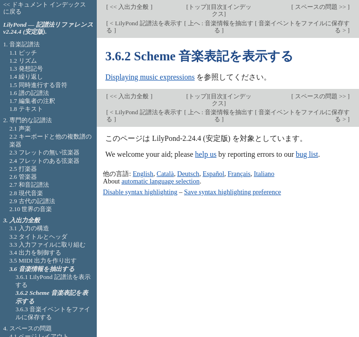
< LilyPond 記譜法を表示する (144, 27)
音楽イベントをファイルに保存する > (303, 27)
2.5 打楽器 (23, 168)
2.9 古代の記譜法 (32, 201)
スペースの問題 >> (321, 6)
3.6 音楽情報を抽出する (42, 268)
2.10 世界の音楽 (30, 208)
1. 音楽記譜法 (21, 44)
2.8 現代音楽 (26, 193)
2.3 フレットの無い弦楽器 (44, 152)
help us (205, 154)
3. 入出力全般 (21, 220)
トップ (197, 6)
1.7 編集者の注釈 (32, 100)
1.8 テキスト (26, 108)
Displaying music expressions (149, 77)
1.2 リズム (23, 60)
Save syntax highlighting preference (232, 192)
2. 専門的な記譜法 (27, 120)
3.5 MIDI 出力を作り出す (43, 260)
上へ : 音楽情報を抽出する (219, 27)
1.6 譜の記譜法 (29, 92)
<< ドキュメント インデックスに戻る (44, 8)
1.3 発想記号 (26, 68)
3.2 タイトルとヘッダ (38, 236)
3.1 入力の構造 (29, 228)
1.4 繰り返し (26, 76)
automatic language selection (161, 181)
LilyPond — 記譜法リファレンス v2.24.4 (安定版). (48, 28)
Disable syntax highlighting (140, 192)
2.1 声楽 (20, 128)
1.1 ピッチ (23, 52)
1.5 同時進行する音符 (38, 84)
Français (239, 173)
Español (213, 173)
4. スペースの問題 (27, 328)
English (143, 173)
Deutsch (188, 173)
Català (165, 173)
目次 (217, 6)
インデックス (231, 10)
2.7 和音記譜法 (29, 184)
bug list (307, 154)
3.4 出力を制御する (35, 252)
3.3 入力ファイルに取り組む (47, 244)
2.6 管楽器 (23, 176)
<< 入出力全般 (129, 6)
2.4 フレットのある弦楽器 (44, 160)
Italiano (264, 173)
